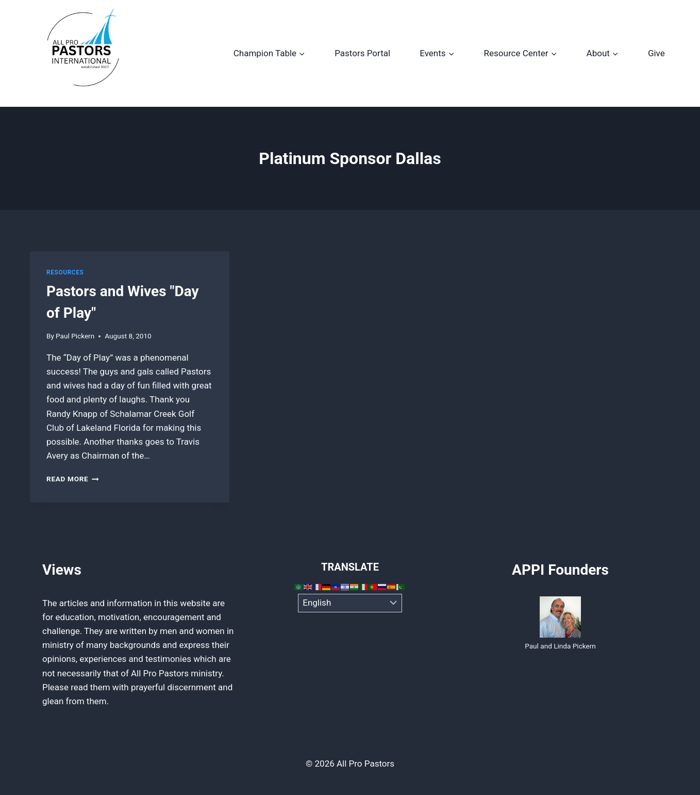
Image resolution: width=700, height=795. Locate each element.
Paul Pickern (75, 336)
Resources (65, 272)
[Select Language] (350, 603)
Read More (72, 479)
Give (656, 53)
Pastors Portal (362, 53)
